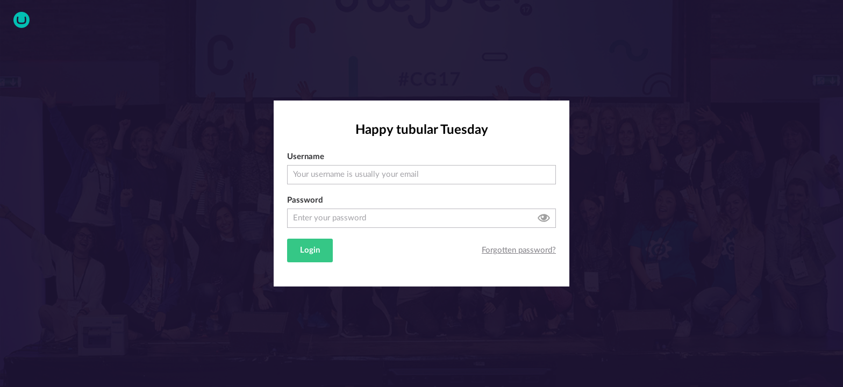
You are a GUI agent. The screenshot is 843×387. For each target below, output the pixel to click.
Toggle (544, 218)
